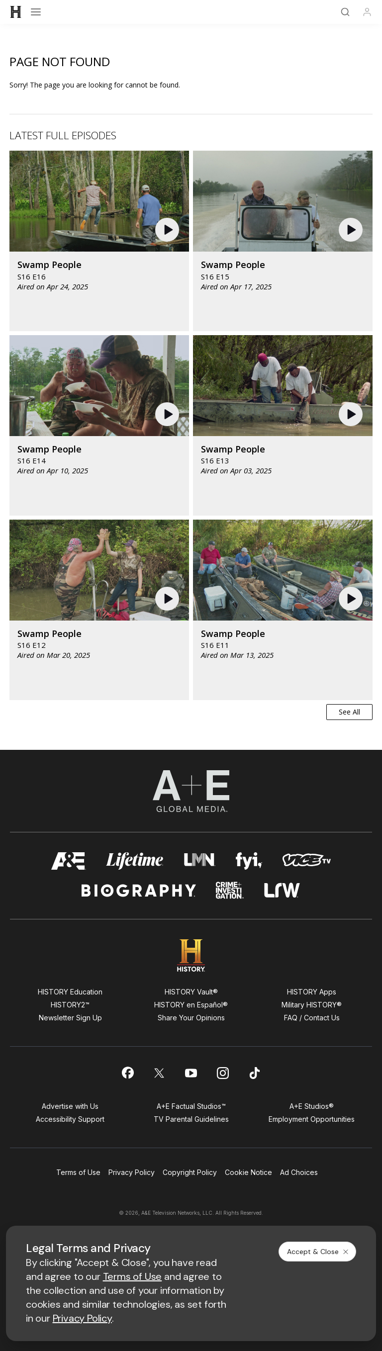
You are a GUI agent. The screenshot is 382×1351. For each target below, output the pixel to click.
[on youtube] (191, 1073)
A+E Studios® (311, 1106)
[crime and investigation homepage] (230, 890)
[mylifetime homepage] (135, 861)
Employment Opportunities (312, 1119)
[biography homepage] (139, 890)
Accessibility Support (70, 1119)
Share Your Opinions (191, 1017)
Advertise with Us (70, 1106)
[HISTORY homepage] (191, 955)
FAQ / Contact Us (312, 1017)
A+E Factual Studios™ (191, 1106)
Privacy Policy (131, 1172)
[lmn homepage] (200, 861)
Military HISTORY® (312, 1004)
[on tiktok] (255, 1073)
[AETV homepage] (68, 861)
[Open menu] (36, 12)
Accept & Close (318, 1251)
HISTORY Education (70, 992)
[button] (168, 230)
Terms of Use (78, 1172)
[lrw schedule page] (282, 890)
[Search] (345, 12)
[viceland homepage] (306, 861)
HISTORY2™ (70, 1004)
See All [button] (349, 712)
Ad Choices (299, 1172)
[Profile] (367, 12)
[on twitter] (159, 1073)
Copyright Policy (190, 1172)
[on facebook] (127, 1073)
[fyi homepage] (249, 861)
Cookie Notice (248, 1172)
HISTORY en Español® (191, 1004)
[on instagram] (223, 1073)
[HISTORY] (16, 12)
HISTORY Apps (311, 992)
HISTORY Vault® (191, 992)
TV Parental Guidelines (191, 1119)
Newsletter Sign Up (70, 1017)
